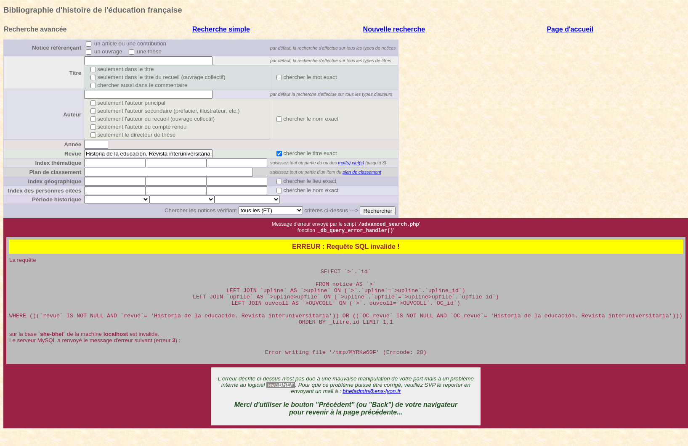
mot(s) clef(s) (351, 162)
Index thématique (58, 163)
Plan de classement (55, 172)
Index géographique (54, 181)
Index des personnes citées (44, 190)
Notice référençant (56, 48)
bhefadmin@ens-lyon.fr (372, 405)
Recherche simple (221, 29)
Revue (72, 153)
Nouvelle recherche (394, 29)
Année (72, 144)
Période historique (56, 199)
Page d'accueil (570, 29)
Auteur (72, 114)
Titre (75, 73)
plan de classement (362, 171)
